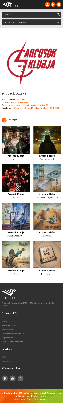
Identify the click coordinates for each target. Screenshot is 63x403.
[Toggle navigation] (58, 4)
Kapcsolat (6, 361)
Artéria (16, 159)
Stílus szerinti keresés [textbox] (15, 22)
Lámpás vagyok (47, 159)
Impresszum (7, 337)
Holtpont (47, 235)
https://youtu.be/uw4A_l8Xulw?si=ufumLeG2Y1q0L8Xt (37, 108)
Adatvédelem (7, 329)
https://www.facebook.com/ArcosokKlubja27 (29, 105)
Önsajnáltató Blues (15, 235)
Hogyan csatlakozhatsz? (13, 341)
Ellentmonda (47, 274)
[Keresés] (28, 15)
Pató (16, 274)
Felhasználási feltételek (13, 333)
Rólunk (5, 321)
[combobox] (31, 22)
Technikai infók (9, 325)
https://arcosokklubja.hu (18, 102)
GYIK (4, 357)
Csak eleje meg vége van (47, 197)
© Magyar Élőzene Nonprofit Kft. (38, 399)
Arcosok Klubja (16, 155)
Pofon (16, 197)
